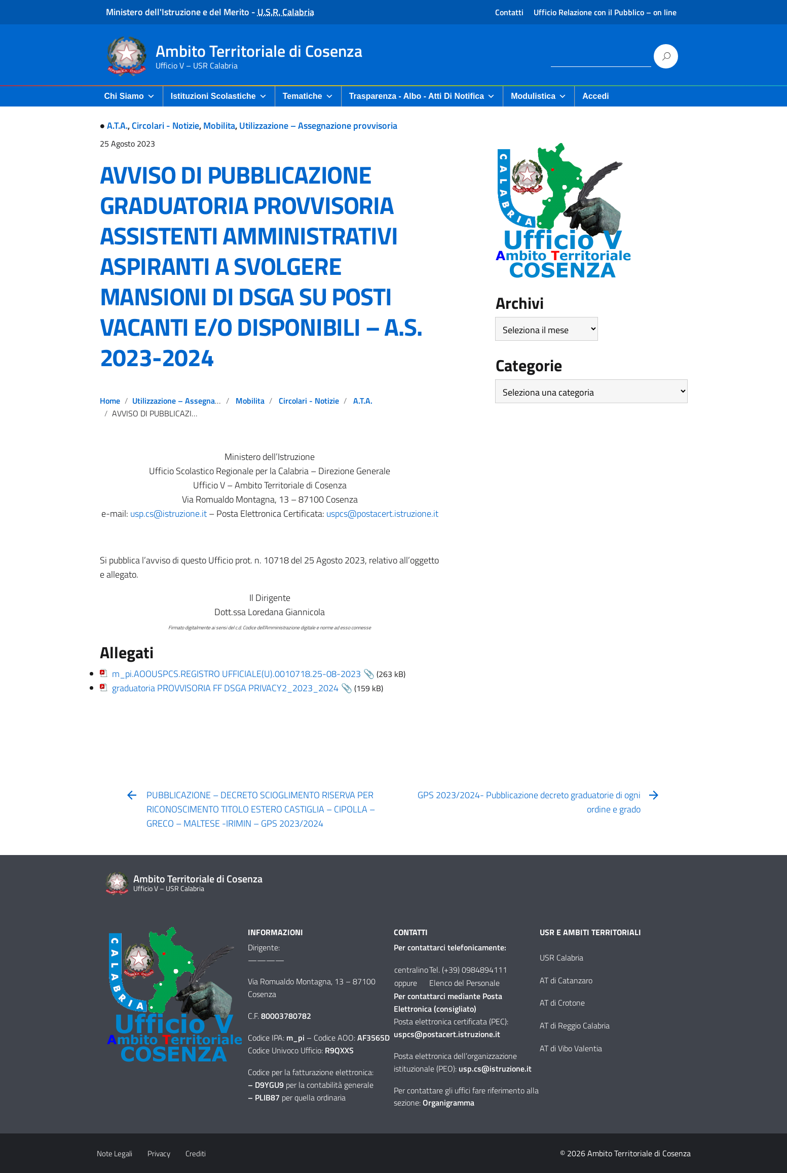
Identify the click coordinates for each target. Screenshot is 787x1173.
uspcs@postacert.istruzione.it (382, 513)
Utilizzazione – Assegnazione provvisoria (318, 125)
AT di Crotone (562, 1003)
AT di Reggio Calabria (575, 1025)
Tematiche (308, 96)
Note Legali (114, 1153)
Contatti (509, 12)
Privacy (158, 1153)
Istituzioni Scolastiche (219, 96)
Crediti (195, 1153)
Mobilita (219, 125)
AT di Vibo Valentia (571, 1048)
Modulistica (539, 96)
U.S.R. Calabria (285, 12)
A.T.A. (117, 125)
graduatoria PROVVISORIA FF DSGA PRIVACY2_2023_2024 (225, 688)
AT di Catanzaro (566, 980)
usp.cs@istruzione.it (168, 513)
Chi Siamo (129, 96)
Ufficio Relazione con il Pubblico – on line (605, 12)
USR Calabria (561, 957)
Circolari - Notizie (165, 125)
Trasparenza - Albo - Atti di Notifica (422, 96)
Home (110, 401)
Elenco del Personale (464, 983)
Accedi (595, 96)
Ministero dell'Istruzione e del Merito (177, 12)
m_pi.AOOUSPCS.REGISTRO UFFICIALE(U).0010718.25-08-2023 (236, 674)
